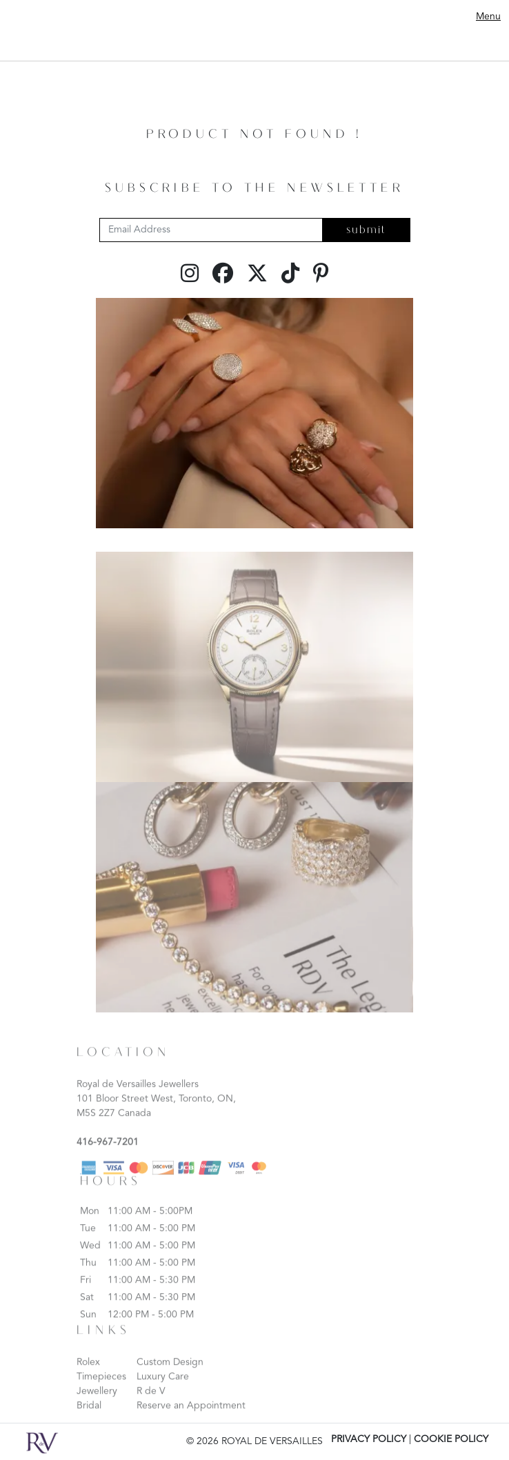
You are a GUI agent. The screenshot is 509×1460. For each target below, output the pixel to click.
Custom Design (170, 1374)
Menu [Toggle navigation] (488, 16)
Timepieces (101, 1389)
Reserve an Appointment (191, 1418)
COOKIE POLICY (451, 1439)
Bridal (89, 1418)
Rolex (88, 1374)
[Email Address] (211, 230)
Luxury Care (163, 1389)
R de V (151, 1403)
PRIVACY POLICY (368, 1439)
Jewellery (97, 1403)
